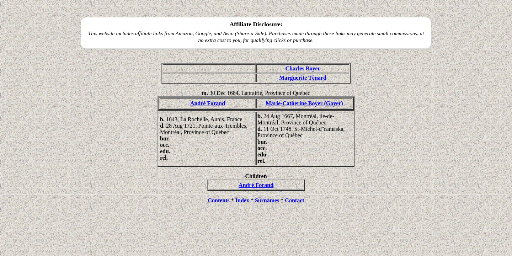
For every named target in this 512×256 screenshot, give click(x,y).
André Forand (207, 103)
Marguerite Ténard (302, 78)
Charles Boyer (302, 68)
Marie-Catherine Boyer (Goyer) (304, 103)
